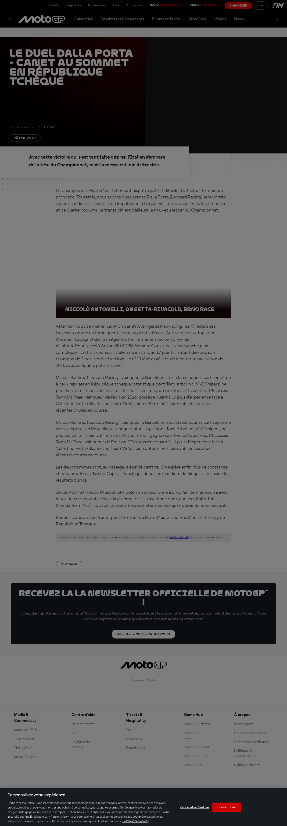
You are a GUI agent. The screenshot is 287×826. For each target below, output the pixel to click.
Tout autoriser (227, 807)
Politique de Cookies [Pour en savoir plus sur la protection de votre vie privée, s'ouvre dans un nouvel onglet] (135, 821)
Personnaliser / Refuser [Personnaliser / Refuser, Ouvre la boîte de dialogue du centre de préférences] (194, 807)
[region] (143, 807)
